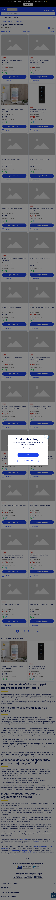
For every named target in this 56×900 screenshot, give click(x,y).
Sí (28, 455)
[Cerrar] (46, 437)
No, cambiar (28, 461)
